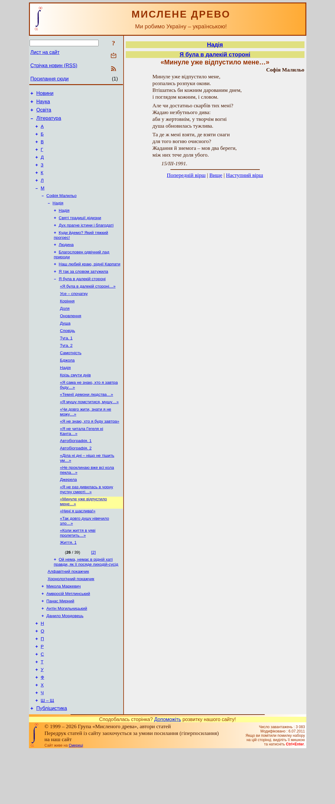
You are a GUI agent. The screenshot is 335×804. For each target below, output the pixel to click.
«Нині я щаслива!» (78, 546)
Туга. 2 (66, 369)
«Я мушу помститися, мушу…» (89, 430)
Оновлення (70, 337)
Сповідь (67, 353)
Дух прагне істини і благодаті (86, 240)
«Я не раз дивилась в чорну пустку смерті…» (86, 523)
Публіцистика (51, 761)
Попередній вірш (186, 175)
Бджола (67, 386)
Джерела (68, 513)
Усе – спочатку (74, 313)
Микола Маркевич (64, 626)
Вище (215, 175)
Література (48, 122)
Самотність (71, 377)
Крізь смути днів (75, 402)
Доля (65, 329)
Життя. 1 (68, 579)
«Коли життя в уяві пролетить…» (78, 569)
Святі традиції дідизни (80, 232)
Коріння (67, 321)
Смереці (76, 799)
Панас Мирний (60, 642)
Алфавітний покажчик (68, 610)
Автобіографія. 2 (76, 480)
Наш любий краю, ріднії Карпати (90, 281)
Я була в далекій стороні (82, 297)
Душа (65, 345)
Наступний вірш (244, 175)
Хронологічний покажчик (71, 618)
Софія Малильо (62, 208)
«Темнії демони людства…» (86, 422)
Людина (66, 261)
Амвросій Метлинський (68, 634)
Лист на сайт (45, 52)
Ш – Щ (47, 752)
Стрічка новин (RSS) (54, 65)
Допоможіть (167, 772)
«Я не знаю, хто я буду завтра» (89, 451)
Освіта (43, 112)
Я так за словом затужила (83, 289)
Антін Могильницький (67, 650)
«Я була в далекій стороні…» (88, 305)
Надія (58, 216)
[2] (93, 589)
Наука (43, 103)
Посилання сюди (50, 78)
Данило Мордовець (65, 658)
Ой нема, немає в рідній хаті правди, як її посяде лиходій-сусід (86, 600)
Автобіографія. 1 (76, 472)
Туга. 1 (66, 361)
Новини (45, 94)
